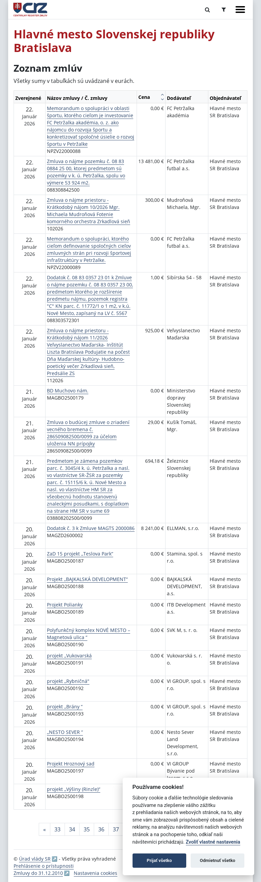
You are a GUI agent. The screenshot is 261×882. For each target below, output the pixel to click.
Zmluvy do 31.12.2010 (38, 873)
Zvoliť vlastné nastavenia (213, 842)
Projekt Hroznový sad (70, 763)
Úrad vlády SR (35, 858)
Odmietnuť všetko (217, 860)
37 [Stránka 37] (116, 829)
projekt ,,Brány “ (65, 706)
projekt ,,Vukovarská (69, 655)
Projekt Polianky (65, 604)
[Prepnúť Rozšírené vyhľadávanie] (223, 9)
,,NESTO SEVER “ (65, 732)
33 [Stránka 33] (57, 829)
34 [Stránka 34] (72, 829)
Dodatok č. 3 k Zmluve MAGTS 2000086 (91, 528)
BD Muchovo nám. (67, 390)
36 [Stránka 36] (101, 829)
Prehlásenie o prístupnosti (44, 866)
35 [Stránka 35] (87, 829)
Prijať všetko (159, 860)
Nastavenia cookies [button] (95, 873)
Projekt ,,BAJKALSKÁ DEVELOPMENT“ (87, 579)
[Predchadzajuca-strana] (44, 829)
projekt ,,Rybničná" (68, 681)
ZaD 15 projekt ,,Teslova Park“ (80, 553)
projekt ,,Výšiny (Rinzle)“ (73, 789)
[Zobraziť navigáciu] (240, 9)
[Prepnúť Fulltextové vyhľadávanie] (207, 9)
